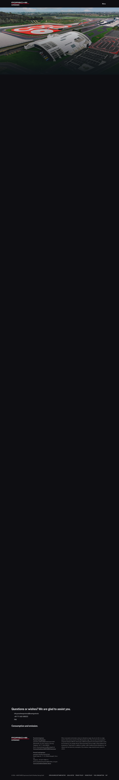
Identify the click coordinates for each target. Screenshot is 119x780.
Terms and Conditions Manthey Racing (42, 763)
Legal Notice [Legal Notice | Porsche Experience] (70, 775)
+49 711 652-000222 (21, 716)
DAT (106, 775)
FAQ (15, 719)
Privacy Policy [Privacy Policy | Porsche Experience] (79, 775)
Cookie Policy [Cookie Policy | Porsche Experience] (88, 775)
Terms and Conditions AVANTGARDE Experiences (44, 749)
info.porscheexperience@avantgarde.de (26, 713)
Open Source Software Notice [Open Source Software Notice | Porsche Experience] (57, 775)
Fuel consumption (99, 775)
